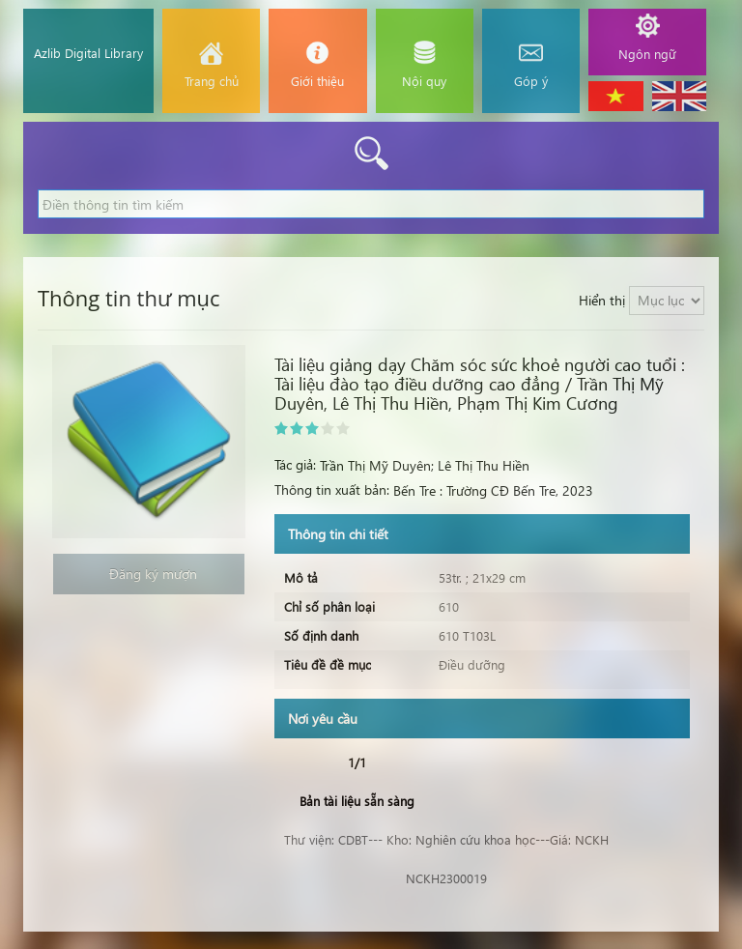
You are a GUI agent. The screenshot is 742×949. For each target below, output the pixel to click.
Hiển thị (602, 300)
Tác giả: (295, 464)
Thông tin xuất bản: (331, 489)
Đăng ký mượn (149, 573)
